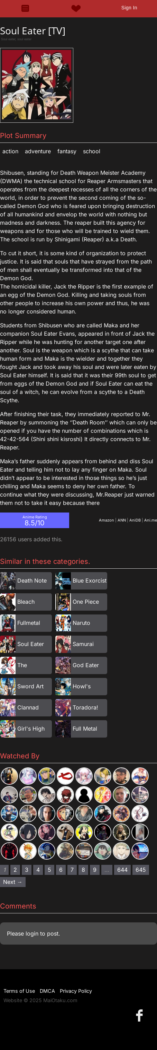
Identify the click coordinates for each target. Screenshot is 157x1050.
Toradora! (85, 707)
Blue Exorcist (90, 580)
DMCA (47, 991)
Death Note (32, 580)
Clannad (28, 707)
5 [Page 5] (49, 869)
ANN (122, 520)
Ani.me (150, 520)
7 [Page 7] (72, 869)
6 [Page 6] (61, 869)
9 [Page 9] (94, 869)
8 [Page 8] (83, 869)
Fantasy (66, 151)
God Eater (86, 665)
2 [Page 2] (15, 869)
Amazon (106, 520)
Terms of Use (19, 991)
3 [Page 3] (26, 869)
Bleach (26, 601)
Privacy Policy (76, 991)
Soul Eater (30, 643)
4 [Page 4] (38, 869)
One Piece (86, 601)
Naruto (81, 622)
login (32, 933)
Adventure (38, 151)
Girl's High (31, 728)
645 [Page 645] (141, 869)
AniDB (135, 520)
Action (10, 151)
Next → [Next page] (12, 881)
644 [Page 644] (122, 869)
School (91, 151)
